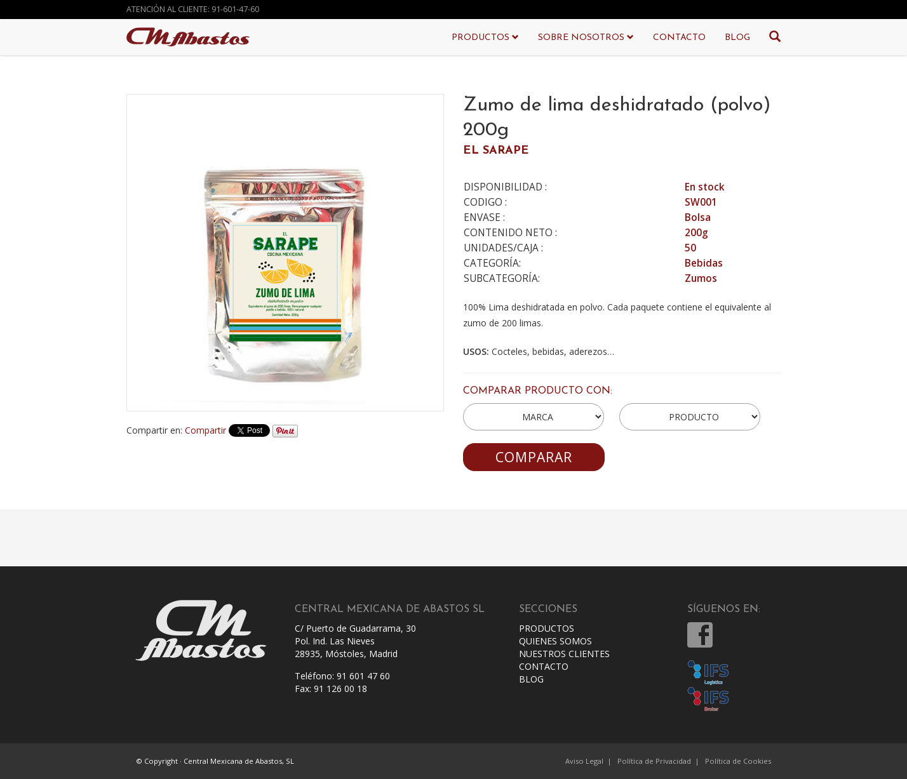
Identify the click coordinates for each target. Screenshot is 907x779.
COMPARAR (533, 457)
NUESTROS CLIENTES (564, 654)
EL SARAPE (496, 151)
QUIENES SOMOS (555, 641)
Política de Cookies (738, 761)
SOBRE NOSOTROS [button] (586, 38)
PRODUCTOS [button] (485, 38)
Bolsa (698, 217)
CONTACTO (679, 38)
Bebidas (704, 263)
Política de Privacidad (654, 761)
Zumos (701, 278)
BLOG (737, 38)
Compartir (205, 430)
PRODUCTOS (546, 628)
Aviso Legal (584, 761)
